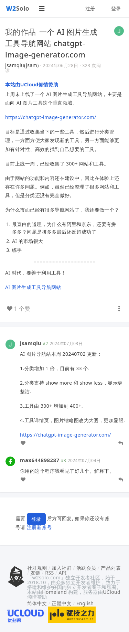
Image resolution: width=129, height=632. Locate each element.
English (85, 603)
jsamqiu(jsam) (22, 65)
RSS (49, 572)
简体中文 (37, 603)
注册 (90, 8)
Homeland (54, 592)
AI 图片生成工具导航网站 (33, 287)
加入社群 (62, 568)
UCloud (111, 592)
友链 (36, 572)
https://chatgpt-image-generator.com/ (50, 117)
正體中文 (62, 603)
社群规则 (37, 568)
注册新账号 (39, 527)
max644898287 (40, 460)
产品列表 (111, 568)
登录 (116, 8)
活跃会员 (86, 568)
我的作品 (20, 31)
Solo (18, 8)
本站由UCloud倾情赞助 (31, 84)
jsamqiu (30, 343)
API (62, 572)
